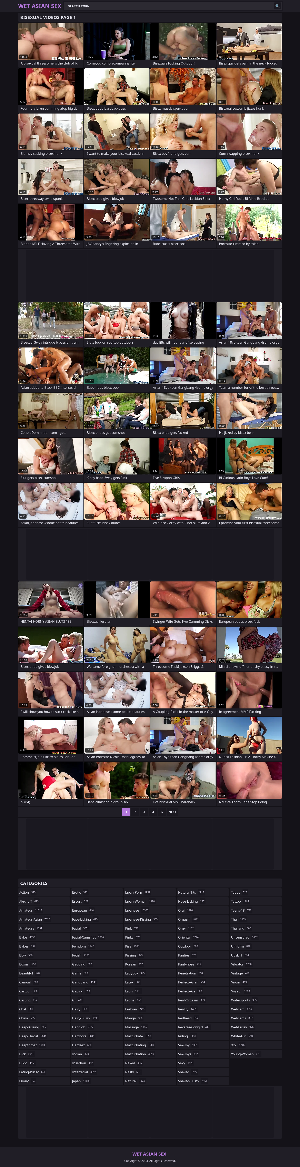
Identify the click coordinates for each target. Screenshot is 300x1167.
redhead (188, 1018)
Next (172, 812)
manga (134, 1018)
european (83, 910)
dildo (27, 1063)
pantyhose (190, 964)
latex (133, 982)
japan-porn (138, 892)
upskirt (240, 955)
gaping (81, 991)
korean (134, 964)
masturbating (140, 1045)
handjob (83, 1027)
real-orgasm (192, 1000)
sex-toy (188, 1045)
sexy (186, 1063)
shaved (188, 1072)
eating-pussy (32, 1072)
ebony (27, 1081)
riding (187, 1036)
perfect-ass (190, 991)
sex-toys (188, 1054)
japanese (137, 910)
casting (28, 1000)
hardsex (82, 1045)
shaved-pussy (193, 1081)
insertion (83, 1063)
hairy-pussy (85, 1018)
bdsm (28, 964)
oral (186, 910)
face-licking (85, 919)
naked (134, 1063)
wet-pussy (242, 1027)
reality (188, 1009)
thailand (241, 928)
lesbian (135, 1009)
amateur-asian (35, 919)
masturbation (140, 1054)
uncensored (245, 937)
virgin (239, 982)
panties (187, 955)
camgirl (29, 982)
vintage (240, 973)
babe (27, 937)
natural (135, 1081)
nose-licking (192, 901)
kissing (134, 955)
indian (81, 1054)
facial (81, 928)
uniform (241, 946)
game (80, 973)
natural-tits (191, 892)
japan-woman (140, 901)
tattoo (240, 901)
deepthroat (32, 1045)
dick (27, 1054)
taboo (239, 892)
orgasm (189, 919)
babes (27, 946)
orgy (186, 928)
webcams (242, 1018)
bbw (26, 955)
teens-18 (241, 910)
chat (26, 1009)
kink (132, 928)
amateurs (31, 928)
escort (80, 901)
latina (133, 1000)
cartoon (29, 991)
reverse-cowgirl (194, 1027)
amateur (31, 910)
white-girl (242, 1036)
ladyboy (135, 973)
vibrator (242, 964)
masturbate (138, 1036)
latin (133, 991)
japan (81, 1081)
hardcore (84, 1036)
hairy (80, 1009)
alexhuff (29, 901)
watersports (244, 1000)
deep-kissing (33, 1027)
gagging (82, 964)
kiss (132, 946)
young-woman (246, 1054)
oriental (189, 937)
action (28, 892)
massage (136, 1027)
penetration (191, 973)
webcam (242, 1009)
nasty (133, 1072)
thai (239, 919)
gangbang (85, 982)
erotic (80, 892)
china (27, 1018)
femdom (83, 946)
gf (77, 1000)
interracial (84, 1072)
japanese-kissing (142, 919)
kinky (133, 937)
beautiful (30, 973)
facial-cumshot (88, 937)
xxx (238, 1045)
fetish (81, 955)
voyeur (241, 991)
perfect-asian (192, 982)
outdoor (188, 946)
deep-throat (33, 1036)
